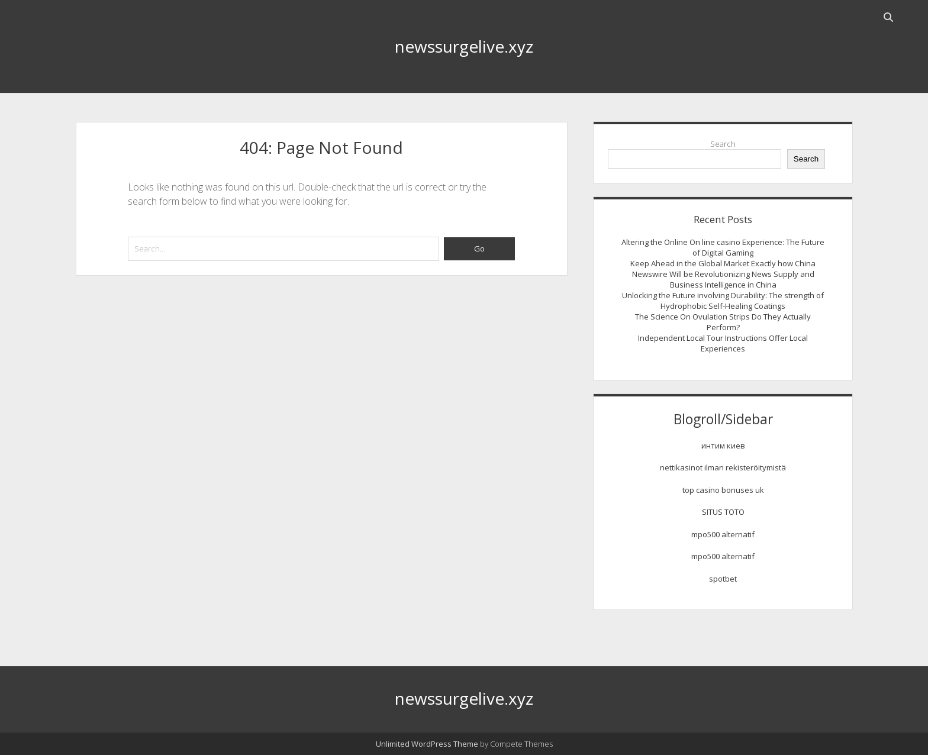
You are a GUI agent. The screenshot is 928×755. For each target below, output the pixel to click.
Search (723, 143)
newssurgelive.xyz (464, 46)
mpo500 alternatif (723, 534)
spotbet (723, 578)
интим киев (723, 445)
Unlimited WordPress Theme (427, 743)
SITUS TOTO (723, 511)
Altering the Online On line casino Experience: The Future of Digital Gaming (722, 247)
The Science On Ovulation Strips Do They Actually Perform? (723, 322)
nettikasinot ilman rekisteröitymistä (723, 467)
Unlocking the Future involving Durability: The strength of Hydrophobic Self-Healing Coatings (723, 300)
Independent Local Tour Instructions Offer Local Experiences (723, 343)
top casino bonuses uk (723, 490)
